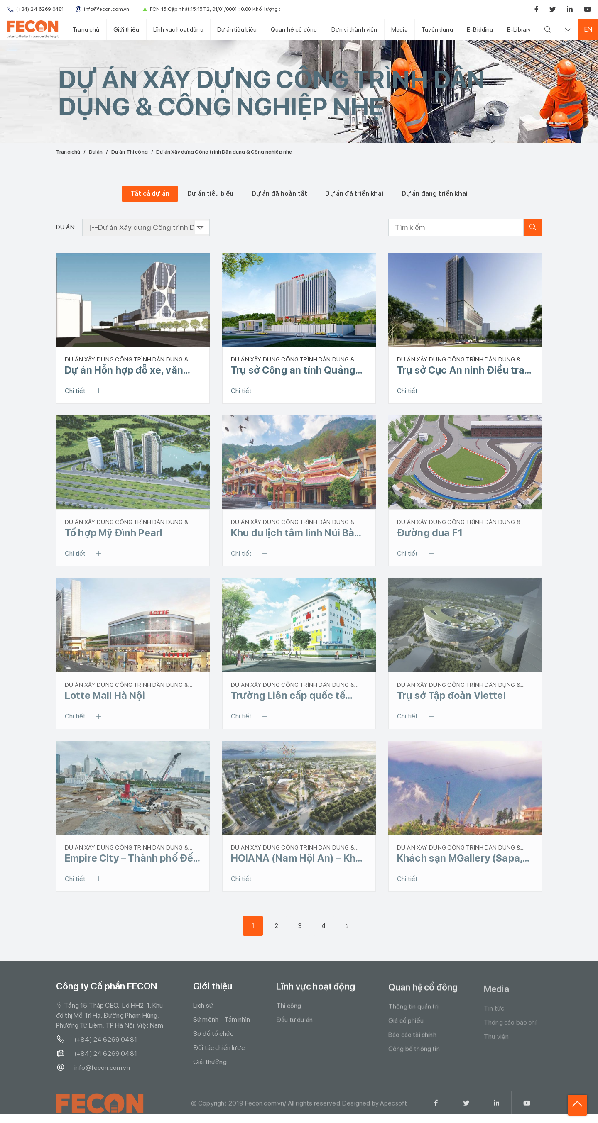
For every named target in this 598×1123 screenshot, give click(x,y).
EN (587, 29)
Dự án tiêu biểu (235, 29)
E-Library (512, 29)
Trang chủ (85, 29)
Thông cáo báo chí (510, 1030)
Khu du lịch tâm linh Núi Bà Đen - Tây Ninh (292, 533)
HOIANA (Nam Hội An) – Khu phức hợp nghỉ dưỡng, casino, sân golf (296, 861)
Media (395, 29)
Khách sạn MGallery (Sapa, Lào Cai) (459, 861)
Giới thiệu (126, 29)
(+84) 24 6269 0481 (96, 1043)
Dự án (96, 152)
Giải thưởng (210, 1066)
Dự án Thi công (129, 152)
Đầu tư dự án (294, 1024)
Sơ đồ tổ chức (213, 1038)
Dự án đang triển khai (435, 194)
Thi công (288, 1010)
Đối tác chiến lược (219, 1052)
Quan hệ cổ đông (291, 29)
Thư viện (496, 1044)
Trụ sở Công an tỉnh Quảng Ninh (293, 370)
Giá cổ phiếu (406, 1026)
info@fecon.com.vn (93, 1072)
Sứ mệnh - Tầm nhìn (221, 1024)
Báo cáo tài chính (412, 1041)
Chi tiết (86, 391)
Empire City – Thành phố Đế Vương (129, 861)
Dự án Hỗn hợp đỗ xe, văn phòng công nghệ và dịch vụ (130, 370)
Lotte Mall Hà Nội (105, 697)
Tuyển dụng (432, 29)
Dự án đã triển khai (354, 194)
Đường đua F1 (430, 533)
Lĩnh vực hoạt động (177, 29)
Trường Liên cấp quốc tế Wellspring (288, 697)
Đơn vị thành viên (350, 29)
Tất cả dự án (149, 194)
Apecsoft (393, 1112)
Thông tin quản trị (413, 1012)
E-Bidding (474, 29)
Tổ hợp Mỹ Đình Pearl (113, 533)
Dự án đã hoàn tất (280, 194)
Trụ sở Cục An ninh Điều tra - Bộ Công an (464, 370)
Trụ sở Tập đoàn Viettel (451, 697)
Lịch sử (203, 1009)
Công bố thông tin (414, 1055)
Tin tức (494, 1016)
